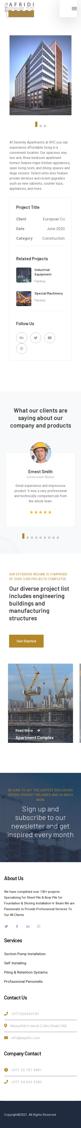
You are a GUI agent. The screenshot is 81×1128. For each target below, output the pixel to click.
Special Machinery (49, 293)
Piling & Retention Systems (26, 972)
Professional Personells (23, 981)
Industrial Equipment (43, 272)
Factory (40, 281)
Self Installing (15, 963)
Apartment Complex (35, 737)
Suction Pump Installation (25, 954)
